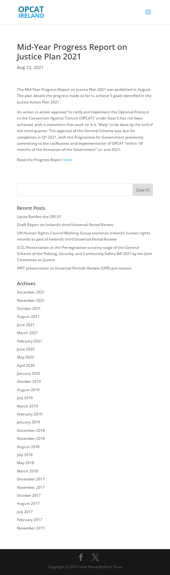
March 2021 (27, 332)
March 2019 (27, 406)
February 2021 (29, 341)
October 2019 (29, 381)
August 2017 (28, 503)
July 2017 (25, 511)
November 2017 (31, 487)
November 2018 (31, 438)
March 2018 (27, 471)
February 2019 (29, 414)
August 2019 (28, 389)
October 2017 (29, 495)
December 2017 (31, 479)
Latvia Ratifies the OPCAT (39, 216)
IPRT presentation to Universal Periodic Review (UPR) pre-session (74, 268)
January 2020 (28, 373)
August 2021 (28, 316)
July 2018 (25, 454)
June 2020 (26, 349)
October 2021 (29, 308)
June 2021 (26, 324)
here (67, 159)
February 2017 (29, 519)
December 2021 (31, 292)
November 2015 (31, 528)
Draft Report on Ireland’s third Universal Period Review (65, 224)
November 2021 (31, 300)
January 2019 (28, 422)
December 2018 (31, 430)
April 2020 (26, 365)
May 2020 (25, 357)
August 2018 (28, 446)
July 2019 (25, 397)
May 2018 (25, 462)
